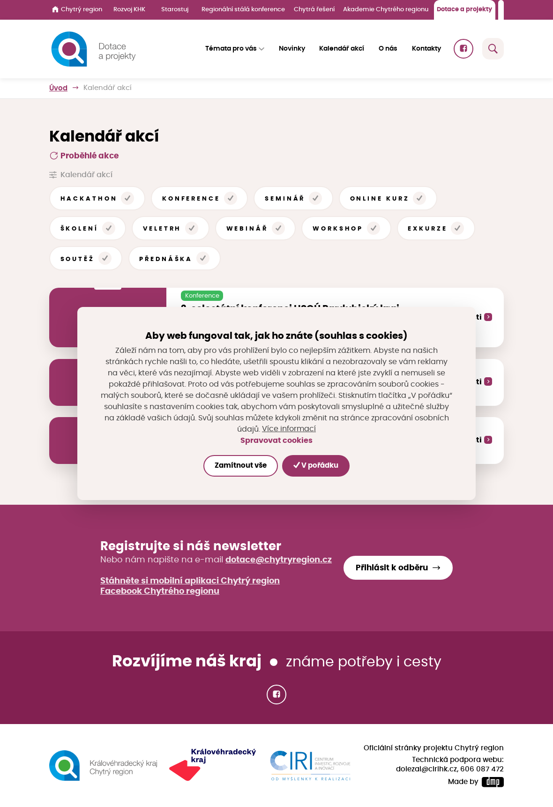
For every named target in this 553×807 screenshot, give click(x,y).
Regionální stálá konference (243, 10)
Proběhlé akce (84, 155)
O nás (388, 48)
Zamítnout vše (241, 465)
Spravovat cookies (276, 440)
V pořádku (315, 465)
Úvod (58, 87)
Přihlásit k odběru (392, 568)
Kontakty (426, 48)
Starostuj (174, 10)
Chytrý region (77, 9)
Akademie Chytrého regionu (385, 10)
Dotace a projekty (464, 10)
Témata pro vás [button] (231, 48)
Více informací (289, 429)
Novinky (292, 48)
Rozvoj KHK (129, 10)
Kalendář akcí (341, 48)
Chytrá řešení (314, 10)
